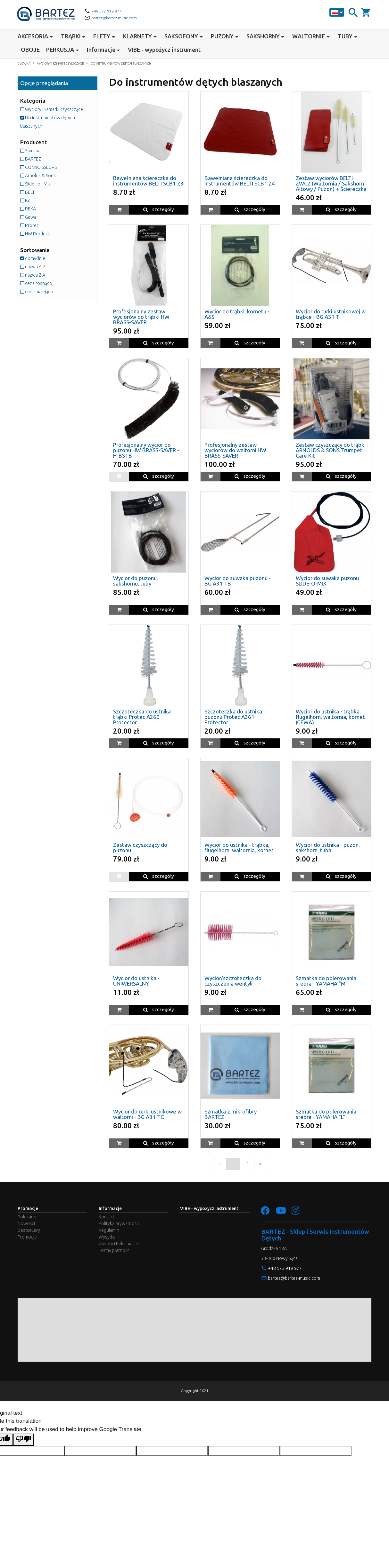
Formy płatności (114, 1252)
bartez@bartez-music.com (118, 17)
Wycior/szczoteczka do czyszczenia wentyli (232, 981)
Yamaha (32, 158)
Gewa (29, 225)
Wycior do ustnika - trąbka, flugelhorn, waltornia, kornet (239, 847)
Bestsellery (29, 1232)
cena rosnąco (39, 291)
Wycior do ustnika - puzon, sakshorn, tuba (328, 847)
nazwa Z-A (35, 283)
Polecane (27, 1219)
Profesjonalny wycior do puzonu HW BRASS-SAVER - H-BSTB (146, 450)
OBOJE (30, 49)
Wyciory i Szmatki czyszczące (71, 63)
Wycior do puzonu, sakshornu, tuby (135, 580)
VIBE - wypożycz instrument (164, 49)
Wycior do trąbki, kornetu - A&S (236, 314)
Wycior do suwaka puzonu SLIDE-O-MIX (327, 580)
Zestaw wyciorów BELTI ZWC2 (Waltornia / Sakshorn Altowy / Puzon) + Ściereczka (331, 183)
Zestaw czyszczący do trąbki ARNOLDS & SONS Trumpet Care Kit (331, 450)
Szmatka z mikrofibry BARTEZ (230, 1114)
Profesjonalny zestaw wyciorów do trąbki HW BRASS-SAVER (141, 316)
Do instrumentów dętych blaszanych (147, 63)
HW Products (39, 242)
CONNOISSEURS (43, 175)
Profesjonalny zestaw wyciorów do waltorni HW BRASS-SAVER (235, 450)
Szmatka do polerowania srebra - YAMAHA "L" (326, 1114)
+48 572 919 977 (109, 10)
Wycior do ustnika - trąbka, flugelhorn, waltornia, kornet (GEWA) (330, 716)
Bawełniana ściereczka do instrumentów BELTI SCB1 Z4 (239, 180)
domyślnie (35, 266)
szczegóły (158, 209)
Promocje (27, 1239)
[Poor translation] (23, 1442)
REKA (30, 217)
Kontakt (106, 1219)
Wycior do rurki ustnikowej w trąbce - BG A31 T (331, 314)
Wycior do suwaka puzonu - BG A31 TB (237, 580)
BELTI (30, 200)
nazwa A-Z (35, 274)
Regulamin (109, 1232)
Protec (31, 233)
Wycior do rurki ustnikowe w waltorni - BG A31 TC (147, 1114)
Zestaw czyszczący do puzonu (140, 847)
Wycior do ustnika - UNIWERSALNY (136, 981)
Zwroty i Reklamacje (118, 1246)
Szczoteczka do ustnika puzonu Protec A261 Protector (233, 716)
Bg (26, 208)
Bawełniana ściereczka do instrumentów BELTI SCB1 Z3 (148, 180)
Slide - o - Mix (39, 192)
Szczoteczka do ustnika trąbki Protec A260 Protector (142, 716)
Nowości (26, 1226)
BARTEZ (33, 167)
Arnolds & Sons (41, 183)
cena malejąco (40, 299)
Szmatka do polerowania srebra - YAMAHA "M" (326, 981)
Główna (26, 63)
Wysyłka (107, 1239)
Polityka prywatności (119, 1226)
